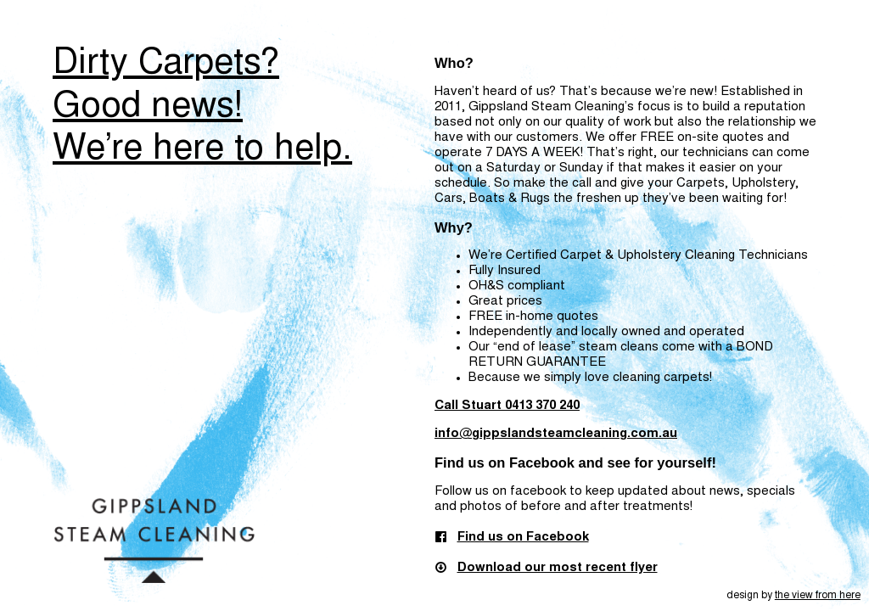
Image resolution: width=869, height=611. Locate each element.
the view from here (818, 596)
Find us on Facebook (523, 537)
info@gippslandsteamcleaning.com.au (555, 434)
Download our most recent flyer (557, 568)
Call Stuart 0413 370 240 (507, 406)
